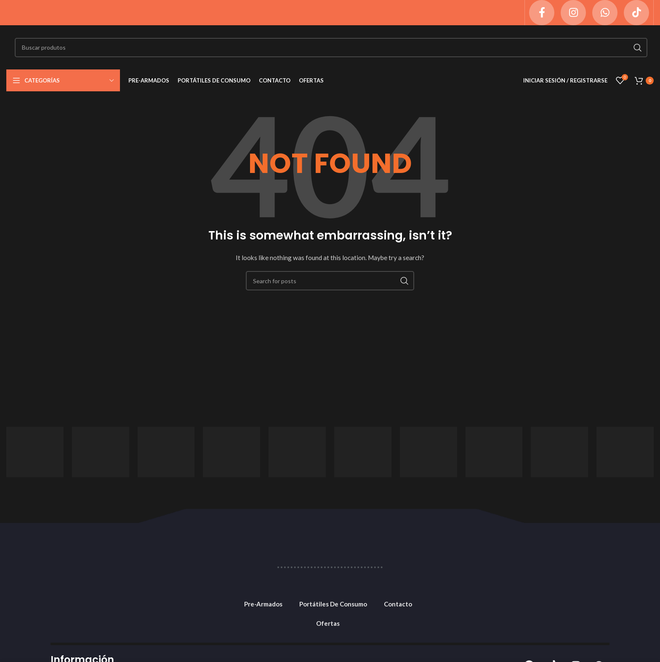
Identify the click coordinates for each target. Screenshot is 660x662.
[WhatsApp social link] (604, 12)
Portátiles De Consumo (333, 604)
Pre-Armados (263, 604)
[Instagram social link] (573, 12)
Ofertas (328, 623)
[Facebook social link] (541, 12)
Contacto (398, 604)
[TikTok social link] (636, 12)
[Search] (331, 47)
